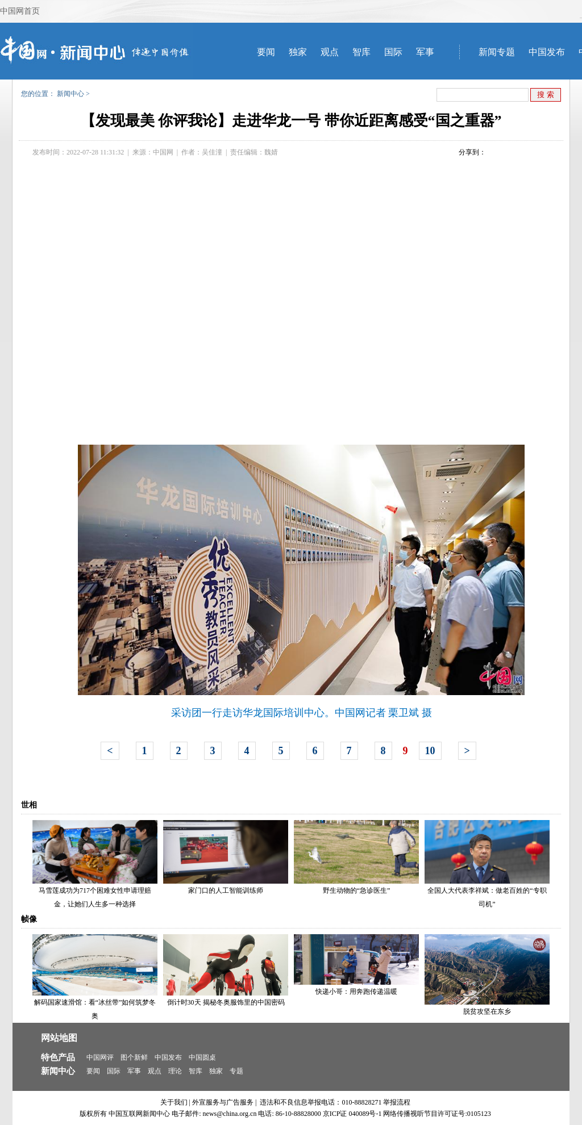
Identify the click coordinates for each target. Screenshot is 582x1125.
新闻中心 (70, 94)
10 (430, 750)
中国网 (163, 152)
